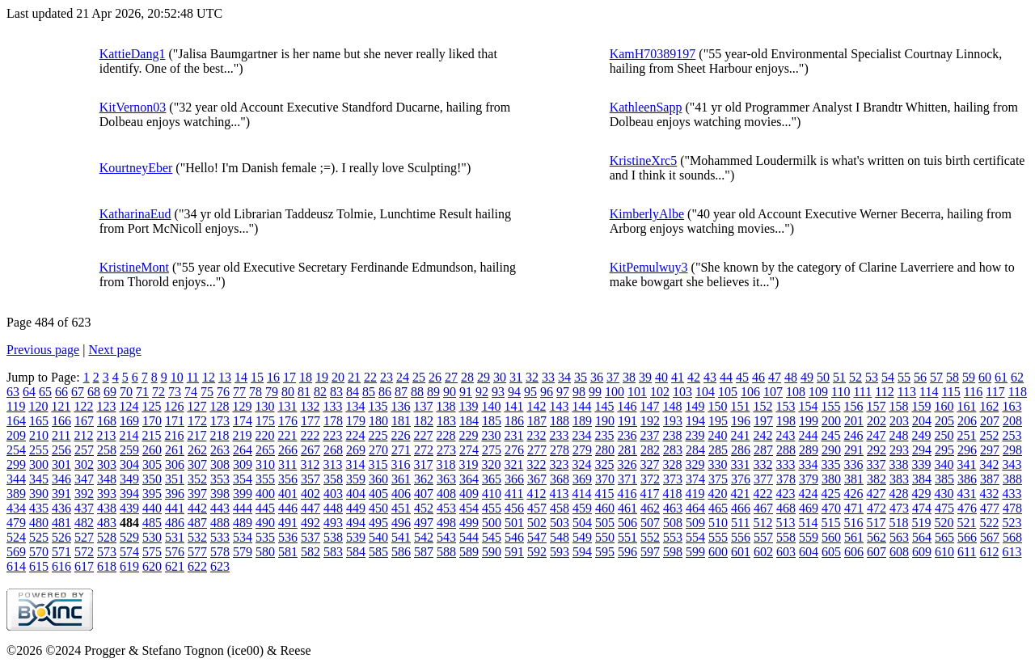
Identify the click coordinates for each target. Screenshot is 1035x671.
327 (649, 464)
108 (795, 392)
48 (790, 377)
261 (174, 450)
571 (61, 552)
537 (310, 537)
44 (726, 377)
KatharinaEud (135, 214)
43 (709, 377)
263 (220, 450)
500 (491, 523)
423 (785, 493)
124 (128, 406)
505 (605, 523)
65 (45, 392)
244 (807, 435)
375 (718, 479)
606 (854, 552)
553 (672, 537)
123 (106, 406)
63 (12, 392)
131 (287, 406)
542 (423, 537)
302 (84, 464)
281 (627, 450)
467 (763, 508)
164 (16, 421)
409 (469, 493)
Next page (114, 350)
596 (627, 552)
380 (831, 479)
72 (158, 392)
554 (695, 537)
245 (830, 435)
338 (898, 464)
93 (498, 392)
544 (469, 537)
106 (750, 392)
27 (451, 377)
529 (129, 537)
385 (944, 479)
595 (605, 552)
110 (840, 392)
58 (952, 377)
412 (536, 493)
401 (288, 493)
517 (875, 523)
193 (672, 421)
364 (469, 479)
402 (310, 493)
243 (785, 435)
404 (355, 493)
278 (559, 450)
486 (174, 523)
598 (672, 552)
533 (220, 537)
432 (989, 493)
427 (875, 493)
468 (786, 508)
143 (558, 406)
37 (612, 377)
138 (445, 406)
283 (672, 450)
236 (626, 435)
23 (386, 377)
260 (152, 450)
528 (106, 537)
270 (378, 450)
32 (532, 377)
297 (989, 450)
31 (515, 377)
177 (310, 421)
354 (242, 479)
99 (595, 392)
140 (491, 406)
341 (966, 464)
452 (423, 508)
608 (899, 552)
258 (106, 450)
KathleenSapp (646, 107)
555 (718, 537)
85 (368, 392)
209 (16, 435)
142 (536, 406)
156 (853, 406)
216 (174, 435)
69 (110, 392)
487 (197, 523)
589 (469, 552)
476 (967, 508)
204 (922, 421)
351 (174, 479)
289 (808, 450)
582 (310, 552)
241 (740, 435)
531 (174, 537)
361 (401, 479)
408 (446, 493)
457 (537, 508)
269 (355, 450)
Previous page (42, 350)
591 (514, 552)
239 (694, 435)
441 (174, 508)
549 (582, 537)
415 (604, 493)
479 (16, 523)
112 (884, 392)
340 (943, 464)
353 (220, 479)
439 (129, 508)
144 (581, 406)
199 (808, 421)
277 (537, 450)
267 (310, 450)
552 (650, 537)
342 (989, 464)
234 (581, 435)
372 (650, 479)
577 (197, 552)
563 (899, 537)
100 (614, 392)
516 (853, 523)
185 (491, 421)
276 (514, 450)
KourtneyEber (136, 168)
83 (336, 392)
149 (694, 406)
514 (807, 523)
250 (943, 435)
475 (944, 508)
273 (446, 450)
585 (378, 552)
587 (423, 552)
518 (898, 523)
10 (177, 377)
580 (265, 552)
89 (433, 392)
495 (378, 523)
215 (151, 435)
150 (717, 406)
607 (876, 552)
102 (660, 392)
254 (16, 450)
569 (16, 552)
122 (83, 406)
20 (338, 377)
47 (774, 377)
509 (695, 523)
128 (219, 406)
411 (514, 493)
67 (77, 392)
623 (220, 566)
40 (661, 377)
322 (536, 464)
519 (921, 523)
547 (537, 537)
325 (604, 464)
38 (629, 377)
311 (287, 464)
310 (265, 464)
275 (491, 450)
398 (220, 493)
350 (152, 479)
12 (208, 377)
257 (84, 450)
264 (242, 450)
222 (309, 435)
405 (378, 493)
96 (546, 392)
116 (973, 392)
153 (785, 406)
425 (830, 493)
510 (718, 523)
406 (401, 493)
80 (287, 392)
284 (695, 450)
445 (265, 508)
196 (740, 421)
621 (174, 566)
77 (239, 392)
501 (514, 523)
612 (989, 552)
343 (1011, 464)
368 (559, 479)
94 (514, 392)
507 (650, 523)
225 (377, 435)
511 (740, 523)
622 (197, 566)
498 (446, 523)
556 (740, 537)
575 (152, 552)
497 (423, 523)
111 (862, 392)
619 (129, 566)
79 (271, 392)
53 (871, 377)
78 (255, 392)
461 (627, 508)
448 (333, 508)
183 (446, 421)
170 (152, 421)
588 (446, 552)
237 (649, 435)
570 (39, 552)
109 (818, 392)
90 (449, 392)
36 (596, 377)
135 (377, 406)
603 (786, 552)
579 (242, 552)
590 (491, 552)
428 (898, 493)
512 (762, 523)
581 (288, 552)
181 (401, 421)
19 (321, 377)
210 (39, 435)
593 (559, 552)
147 (649, 406)
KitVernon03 (133, 107)
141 (513, 406)
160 (943, 406)
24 (402, 377)
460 (605, 508)
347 (84, 479)
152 (762, 406)
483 (106, 523)
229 (468, 435)
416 (626, 493)
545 (491, 537)
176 (288, 421)
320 (491, 464)
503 (559, 523)
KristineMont (134, 267)
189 (582, 421)
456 (514, 508)
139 (468, 406)
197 (763, 421)
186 (514, 421)
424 (807, 493)
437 (84, 508)
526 (61, 537)
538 (333, 537)
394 (129, 493)
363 (446, 479)
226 (400, 435)
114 (928, 392)
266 (288, 450)
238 (672, 435)
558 (786, 537)
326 (626, 464)
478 (1012, 508)
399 (242, 493)
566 (967, 537)
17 (289, 377)
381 (854, 479)
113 (907, 392)
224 (355, 435)
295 (944, 450)
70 (126, 392)
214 (128, 435)
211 (61, 435)
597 (650, 552)
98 (578, 392)
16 (273, 377)
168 (106, 421)
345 (39, 479)
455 (491, 508)
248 (898, 435)
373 (672, 479)
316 (400, 464)
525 (39, 537)
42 (693, 377)
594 (582, 552)
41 (677, 377)
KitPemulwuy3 (649, 267)
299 (16, 464)
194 (695, 421)
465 (718, 508)
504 (582, 523)
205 (944, 421)
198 (786, 421)
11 (193, 377)
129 (241, 406)
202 (876, 421)
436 (61, 508)
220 (264, 435)
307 (197, 464)
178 (333, 421)
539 (355, 537)
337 (875, 464)
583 (333, 552)
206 (967, 421)
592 (537, 552)
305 (152, 464)
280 (605, 450)
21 (354, 377)
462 (650, 508)
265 (265, 450)
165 (39, 421)
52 (855, 377)
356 (288, 479)
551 (627, 537)
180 (378, 421)
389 (16, 493)
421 (740, 493)
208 (1012, 421)
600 (718, 552)
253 (1011, 435)
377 (763, 479)
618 (106, 566)
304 (129, 464)
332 (762, 464)
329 (694, 464)
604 (808, 552)
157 (875, 406)
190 (605, 421)
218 (219, 435)
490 (265, 523)
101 (637, 392)
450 (378, 508)
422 (762, 493)
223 (332, 435)
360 (378, 479)
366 (514, 479)
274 (469, 450)
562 (876, 537)
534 (242, 537)
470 (831, 508)
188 (559, 421)
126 (174, 406)
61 (1001, 377)
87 (401, 392)
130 (264, 406)
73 (174, 392)
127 (196, 406)
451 (401, 508)
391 (61, 493)
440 (152, 508)
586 (401, 552)
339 (921, 464)
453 (446, 508)
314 (355, 464)
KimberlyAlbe (647, 214)
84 (352, 392)
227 (423, 435)
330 (717, 464)
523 (1011, 523)
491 (288, 523)
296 (967, 450)
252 (989, 435)
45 (742, 377)
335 (830, 464)
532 (197, 537)
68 (93, 392)
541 (401, 537)
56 (920, 377)
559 (808, 537)
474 (922, 508)
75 (207, 392)
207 (989, 421)
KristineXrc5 (644, 160)
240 (717, 435)
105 (727, 392)
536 (288, 537)
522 (989, 523)
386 (967, 479)
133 (332, 406)
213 (106, 435)
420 (717, 493)
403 (333, 493)
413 (558, 493)
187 (537, 421)
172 (197, 421)
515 (830, 523)
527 (84, 537)
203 (899, 421)
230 (491, 435)
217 (196, 435)
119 (15, 406)
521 (966, 523)
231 (513, 435)
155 (830, 406)
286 (740, 450)
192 (650, 421)
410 (491, 493)
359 (355, 479)
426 (853, 493)
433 (1011, 493)
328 (672, 464)
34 (564, 377)
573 (106, 552)
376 (740, 479)
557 (763, 537)
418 (672, 493)
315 (377, 464)
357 (310, 479)
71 (142, 392)
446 (288, 508)
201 (854, 421)
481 (61, 523)
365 (491, 479)
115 (950, 392)
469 (808, 508)
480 (39, 523)
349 (129, 479)
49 (807, 377)
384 (922, 479)
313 (332, 464)
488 (220, 523)
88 (417, 392)
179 (355, 421)
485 (152, 523)
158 (898, 406)
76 (223, 392)
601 (740, 552)
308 (220, 464)
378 (786, 479)
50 (823, 377)
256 (61, 450)
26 (435, 377)
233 (558, 435)
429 (921, 493)
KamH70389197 (653, 54)
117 (995, 392)
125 (151, 406)
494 (355, 523)
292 (876, 450)
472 (876, 508)
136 (400, 406)
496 (401, 523)
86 (384, 392)
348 (106, 479)
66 (61, 392)
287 (763, 450)
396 (174, 493)
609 (922, 552)
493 (333, 523)
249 (921, 435)
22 (370, 377)
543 (446, 537)
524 (16, 537)
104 (705, 392)
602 (763, 552)
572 (84, 552)
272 (423, 450)
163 (1011, 406)
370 (605, 479)
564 (922, 537)
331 (740, 464)
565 (944, 537)
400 (265, 493)
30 (499, 377)
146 (626, 406)
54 (887, 377)
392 (84, 493)
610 (944, 552)
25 (418, 377)
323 (558, 464)
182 (423, 421)
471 (854, 508)
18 (305, 377)
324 (581, 464)
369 (582, 479)
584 (355, 552)
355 (265, 479)
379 (808, 479)
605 (831, 552)
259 (129, 450)
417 (649, 493)
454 (469, 508)
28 (467, 377)
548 (559, 537)
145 (604, 406)
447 (310, 508)
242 (762, 435)
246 (853, 435)
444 (242, 508)
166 (61, 421)
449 (355, 508)
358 (333, 479)
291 (854, 450)
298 (1012, 450)
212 (83, 435)
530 (152, 537)
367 (537, 479)
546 (514, 537)
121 (60, 406)
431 (966, 493)
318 (445, 464)
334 (807, 464)
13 (224, 377)
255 (39, 450)
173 (220, 421)
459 (582, 508)
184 (469, 421)
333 (785, 464)
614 (16, 566)
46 (758, 377)
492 (310, 523)
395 (152, 493)
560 (831, 537)
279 (582, 450)
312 (309, 464)
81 (304, 392)
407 (423, 493)
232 (536, 435)
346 (61, 479)
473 (899, 508)
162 (989, 406)
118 (1017, 392)
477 (989, 508)
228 (445, 435)
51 (839, 377)
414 (581, 493)
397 (197, 493)
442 (197, 508)
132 (309, 406)
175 (265, 421)
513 (785, 523)
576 (174, 552)
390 (39, 493)
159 (921, 406)
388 (1012, 479)
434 (16, 508)
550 (605, 537)
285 (718, 450)
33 (548, 377)
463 (672, 508)
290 (831, 450)
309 (242, 464)
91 (465, 392)
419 (694, 493)
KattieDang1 (132, 54)
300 (39, 464)
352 (197, 479)
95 (530, 392)
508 (672, 523)
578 (220, 552)
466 (740, 508)
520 (943, 523)
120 (38, 406)
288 (786, 450)
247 (875, 435)
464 (695, 508)
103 (682, 392)
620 (152, 566)
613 (1011, 552)
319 (468, 464)
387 (989, 479)
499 (469, 523)
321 (513, 464)
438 (106, 508)
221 (287, 435)
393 (106, 493)
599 (695, 552)
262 (197, 450)
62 (1017, 377)
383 (899, 479)
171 (174, 421)
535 (265, 537)
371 (627, 479)
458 (559, 508)
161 (966, 406)
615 (39, 566)
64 (29, 392)
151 (740, 406)
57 (936, 377)
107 (773, 392)
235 (604, 435)
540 (378, 537)
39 (645, 377)
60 (984, 377)
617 (84, 566)
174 (242, 421)
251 (966, 435)
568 (1012, 537)
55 (904, 377)
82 (320, 392)
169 (129, 421)
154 (807, 406)
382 (876, 479)
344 (16, 479)
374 (695, 479)
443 (220, 508)
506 (627, 523)
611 (966, 552)
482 (84, 523)
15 (257, 377)
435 (39, 508)
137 (423, 406)
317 (423, 464)
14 (240, 377)
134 (355, 406)
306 (174, 464)
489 (242, 523)
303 (106, 464)
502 (537, 523)
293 (899, 450)
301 (61, 464)
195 (718, 421)
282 (650, 450)
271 (401, 450)
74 (190, 392)
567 (989, 537)
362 (423, 479)
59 (968, 377)
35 (580, 377)
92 (481, 392)
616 (61, 566)
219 (241, 435)
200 (831, 421)
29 (483, 377)
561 (854, 537)
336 (853, 464)
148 (672, 406)
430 (943, 493)
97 (562, 392)
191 (627, 421)
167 (84, 421)
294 (922, 450)
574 (129, 552)
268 (333, 450)
